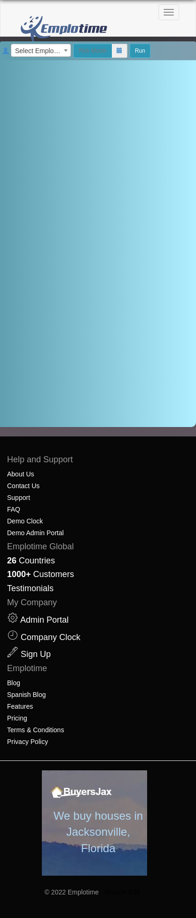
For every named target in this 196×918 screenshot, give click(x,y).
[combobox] (41, 50)
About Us (20, 474)
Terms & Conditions (35, 730)
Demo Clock (25, 521)
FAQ (13, 509)
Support (18, 497)
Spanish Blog (26, 694)
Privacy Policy (27, 741)
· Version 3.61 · (122, 892)
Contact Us (23, 486)
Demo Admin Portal (35, 533)
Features (20, 706)
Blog (13, 683)
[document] (98, 243)
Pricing (17, 718)
